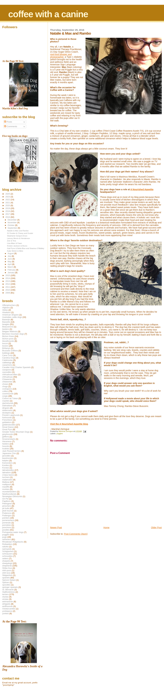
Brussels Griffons (10, 350)
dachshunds (7, 403)
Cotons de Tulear (10, 398)
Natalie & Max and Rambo (18, 231)
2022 (7, 199)
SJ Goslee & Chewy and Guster (20, 233)
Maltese (5, 482)
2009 (7, 293)
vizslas (5, 599)
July (10, 256)
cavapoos (6, 370)
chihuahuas (7, 377)
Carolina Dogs (8, 358)
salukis (5, 546)
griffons (5, 436)
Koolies (5, 465)
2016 (7, 217)
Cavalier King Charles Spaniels (16, 367)
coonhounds (7, 393)
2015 (7, 275)
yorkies (5, 613)
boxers (5, 346)
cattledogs (7, 362)
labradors (6, 472)
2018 (7, 211)
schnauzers (7, 554)
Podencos (6, 513)
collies (5, 391)
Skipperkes (7, 575)
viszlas (5, 597)
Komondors (7, 463)
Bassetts (6, 322)
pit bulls (5, 508)
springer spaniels (10, 587)
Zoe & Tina (11, 241)
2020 (7, 205)
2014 (7, 278)
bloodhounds (8, 341)
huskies (5, 448)
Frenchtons (7, 420)
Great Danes (8, 427)
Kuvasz (5, 467)
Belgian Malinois (9, 331)
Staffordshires (8, 592)
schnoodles (7, 556)
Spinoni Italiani (9, 580)
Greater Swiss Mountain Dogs (15, 432)
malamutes (7, 479)
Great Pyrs (7, 429)
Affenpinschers (9, 305)
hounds (5, 446)
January (11, 272)
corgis (5, 396)
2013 (7, 281)
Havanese (6, 441)
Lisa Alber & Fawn (14, 243)
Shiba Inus (7, 568)
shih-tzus (6, 573)
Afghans (6, 307)
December (12, 220)
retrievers (6, 539)
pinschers (6, 506)
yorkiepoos (7, 611)
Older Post (156, 527)
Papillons (6, 501)
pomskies (6, 525)
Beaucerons (7, 326)
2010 (7, 290)
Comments (10, 126)
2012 (7, 284)
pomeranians (8, 520)
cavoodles (6, 372)
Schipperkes (8, 551)
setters (5, 558)
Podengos (6, 515)
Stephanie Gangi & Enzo (17, 236)
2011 (7, 287)
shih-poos (6, 570)
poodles (5, 530)
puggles (59, 433)
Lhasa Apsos (8, 475)
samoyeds (7, 549)
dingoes (5, 408)
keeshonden (7, 458)
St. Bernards (8, 589)
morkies (5, 489)
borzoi (5, 343)
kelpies (5, 460)
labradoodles (8, 470)
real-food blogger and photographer (61, 55)
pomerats (6, 522)
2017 (7, 214)
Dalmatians (7, 405)
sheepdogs (7, 563)
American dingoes (10, 315)
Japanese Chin (9, 453)
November (12, 222)
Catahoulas (7, 360)
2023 (7, 196)
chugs (5, 386)
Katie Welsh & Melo (15, 251)
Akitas (5, 310)
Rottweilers (7, 544)
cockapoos (7, 389)
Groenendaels (8, 439)
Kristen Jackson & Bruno (17, 246)
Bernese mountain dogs (13, 334)
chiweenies (7, 381)
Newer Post (56, 527)
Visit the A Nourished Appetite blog (69, 424)
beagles (5, 324)
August (11, 253)
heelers (5, 444)
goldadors (6, 422)
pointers (6, 518)
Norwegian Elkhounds (12, 496)
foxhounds (7, 417)
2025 (7, 194)
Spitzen (5, 582)
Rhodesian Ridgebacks (12, 542)
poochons (6, 527)
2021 (7, 202)
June (10, 259)
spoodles (6, 585)
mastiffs (5, 487)
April (10, 264)
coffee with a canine (48, 14)
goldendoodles (9, 424)
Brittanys (6, 348)
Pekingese (7, 503)
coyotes (5, 401)
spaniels (6, 577)
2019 (7, 208)
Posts (8, 122)
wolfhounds (7, 606)
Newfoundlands (9, 494)
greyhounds (7, 434)
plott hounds (7, 511)
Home (106, 527)
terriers (5, 594)
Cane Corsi (7, 355)
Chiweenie (7, 379)
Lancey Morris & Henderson (18, 238)
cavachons (7, 365)
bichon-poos (7, 338)
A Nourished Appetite (142, 189)
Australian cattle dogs (12, 317)
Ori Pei (5, 499)
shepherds (7, 565)
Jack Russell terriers (11, 451)
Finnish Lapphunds (11, 415)
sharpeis (6, 561)
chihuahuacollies (9, 374)
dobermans (7, 410)
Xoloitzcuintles (8, 608)
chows (5, 384)
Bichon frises (8, 336)
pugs (4, 537)
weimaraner (7, 601)
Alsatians (6, 312)
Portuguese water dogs (12, 532)
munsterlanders (9, 491)
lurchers (6, 477)
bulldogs (6, 353)
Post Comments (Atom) (76, 534)
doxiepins (6, 413)
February (12, 270)
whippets (6, 604)
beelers (5, 329)
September (13, 228)
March (11, 267)
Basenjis (6, 319)
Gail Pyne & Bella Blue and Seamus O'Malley (25, 248)
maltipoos (6, 484)
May (10, 261)
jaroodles (6, 456)
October (11, 225)
